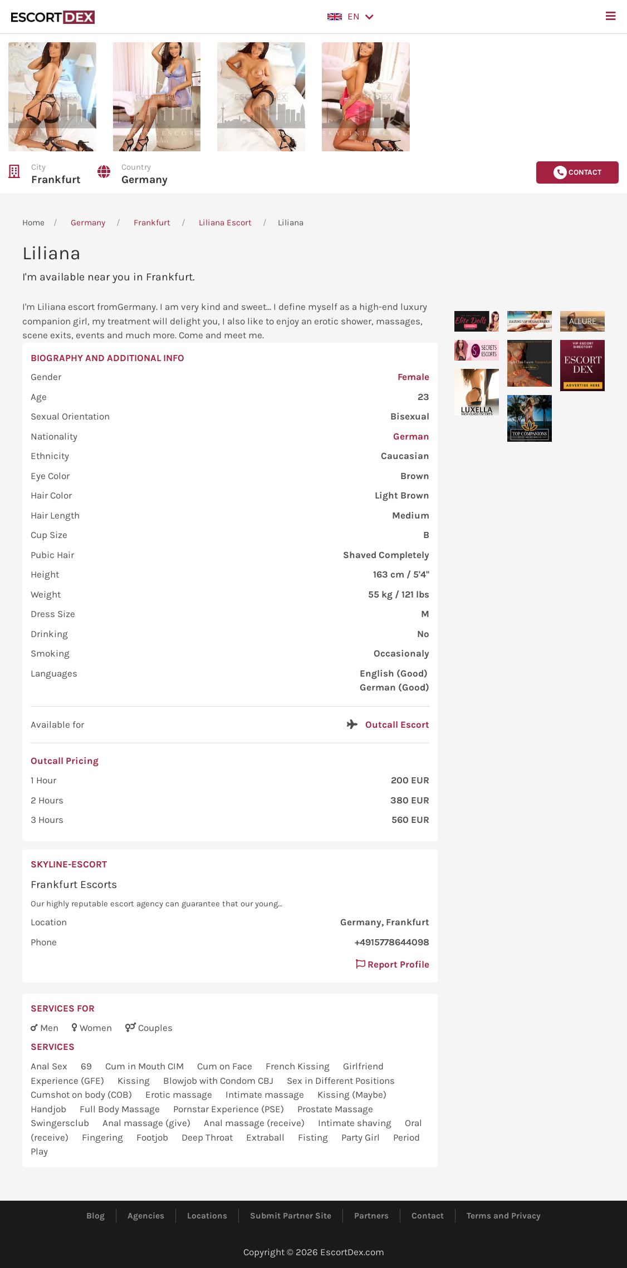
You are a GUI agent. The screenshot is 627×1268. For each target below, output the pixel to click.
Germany (144, 179)
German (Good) (394, 687)
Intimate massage (266, 1094)
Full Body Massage (121, 1108)
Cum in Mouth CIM (145, 1066)
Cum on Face (225, 1066)
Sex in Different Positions (341, 1080)
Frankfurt (56, 179)
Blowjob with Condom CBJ (219, 1080)
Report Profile (392, 964)
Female (413, 376)
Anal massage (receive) (255, 1122)
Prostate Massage (335, 1108)
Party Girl (361, 1137)
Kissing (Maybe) (351, 1094)
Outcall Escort (397, 724)
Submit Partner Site (290, 1216)
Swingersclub (61, 1122)
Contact (428, 1216)
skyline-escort (69, 864)
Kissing (134, 1080)
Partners (371, 1216)
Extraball (266, 1137)
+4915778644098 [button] (392, 942)
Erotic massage (179, 1094)
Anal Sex (50, 1066)
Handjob (49, 1108)
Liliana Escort (225, 223)
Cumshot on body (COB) (82, 1094)
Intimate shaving (356, 1122)
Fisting (314, 1137)
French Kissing (299, 1066)
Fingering (103, 1137)
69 (87, 1066)
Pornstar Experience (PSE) (229, 1108)
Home (33, 223)
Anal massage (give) (147, 1122)
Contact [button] (577, 172)
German (411, 436)
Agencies (146, 1216)
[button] (350, 16)
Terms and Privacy (504, 1216)
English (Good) (394, 673)
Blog (95, 1216)
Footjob (153, 1137)
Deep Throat (208, 1137)
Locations (207, 1216)
